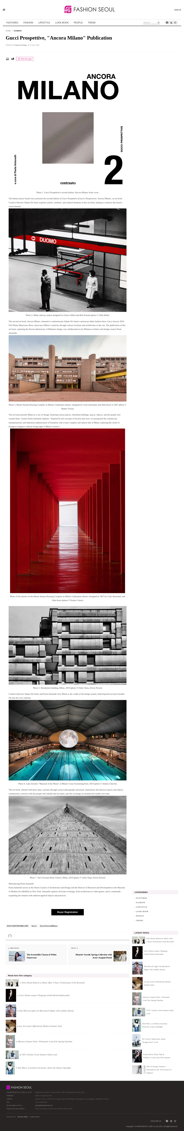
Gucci (34, 926)
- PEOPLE (139, 916)
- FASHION (140, 903)
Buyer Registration (67, 912)
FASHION (28, 22)
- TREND (139, 921)
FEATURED (12, 22)
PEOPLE (78, 22)
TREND (92, 22)
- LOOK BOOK (141, 911)
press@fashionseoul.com (43, 1105)
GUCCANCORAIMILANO (17, 926)
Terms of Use (11, 1117)
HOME (8, 31)
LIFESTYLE (44, 22)
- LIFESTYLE (141, 907)
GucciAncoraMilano (48, 926)
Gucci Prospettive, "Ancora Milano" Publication (59, 38)
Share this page (25, 59)
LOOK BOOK (62, 22)
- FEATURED (141, 898)
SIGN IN (177, 10)
